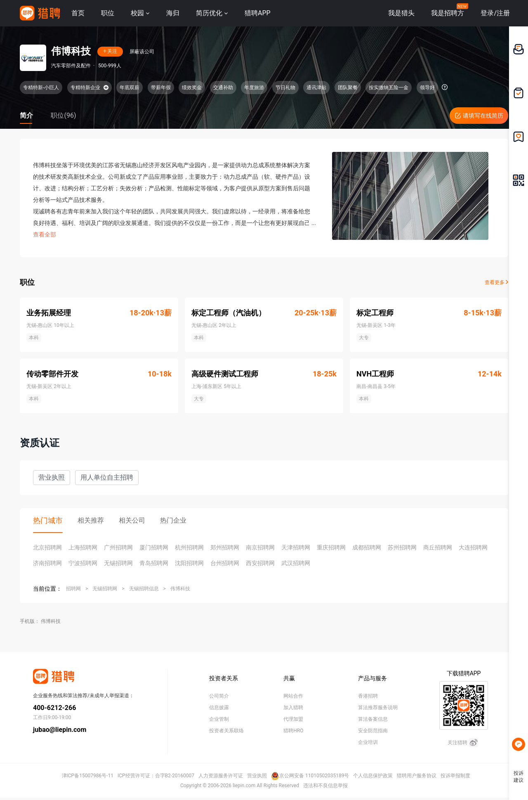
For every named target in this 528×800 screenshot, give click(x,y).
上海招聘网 (82, 547)
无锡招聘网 (118, 563)
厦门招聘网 (153, 547)
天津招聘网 (295, 547)
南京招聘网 (260, 547)
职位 (107, 13)
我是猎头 (401, 13)
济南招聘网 (47, 563)
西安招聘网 (260, 563)
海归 (172, 13)
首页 (78, 13)
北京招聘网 (47, 547)
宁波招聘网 (82, 563)
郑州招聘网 (224, 547)
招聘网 (73, 589)
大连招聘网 (473, 547)
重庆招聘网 (331, 547)
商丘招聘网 (437, 547)
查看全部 (44, 234)
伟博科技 (180, 589)
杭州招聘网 (189, 547)
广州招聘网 (118, 547)
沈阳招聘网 (189, 563)
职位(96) (63, 115)
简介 (26, 115)
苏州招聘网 (402, 547)
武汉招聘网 (295, 563)
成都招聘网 (366, 547)
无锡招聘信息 (144, 589)
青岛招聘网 (153, 563)
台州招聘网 (224, 563)
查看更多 (496, 282)
